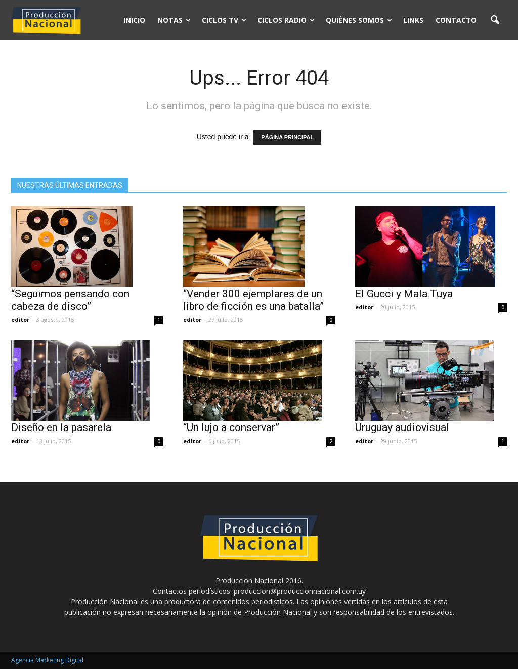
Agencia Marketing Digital (47, 660)
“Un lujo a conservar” (231, 427)
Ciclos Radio (286, 20)
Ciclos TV (224, 20)
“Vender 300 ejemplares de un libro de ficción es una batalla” (253, 300)
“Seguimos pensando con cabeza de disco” (70, 300)
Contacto (456, 20)
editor (20, 319)
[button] (495, 20)
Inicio (134, 20)
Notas (174, 20)
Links (413, 20)
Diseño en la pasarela (61, 427)
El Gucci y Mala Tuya (404, 294)
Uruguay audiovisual (402, 427)
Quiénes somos (359, 20)
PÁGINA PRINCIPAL (287, 137)
